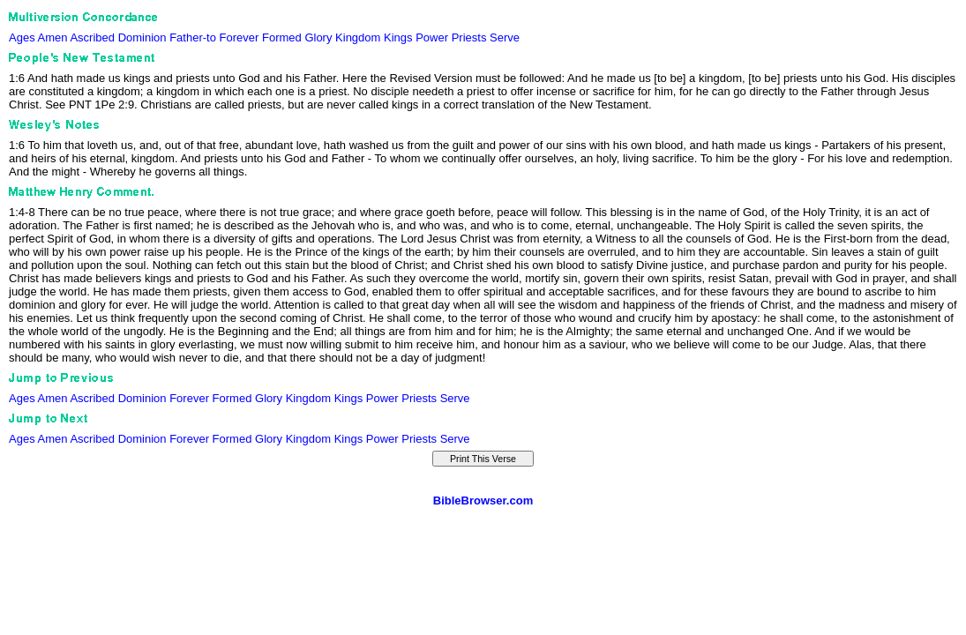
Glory (318, 37)
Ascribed (92, 37)
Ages (22, 37)
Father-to (192, 37)
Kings (398, 37)
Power (432, 37)
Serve (505, 37)
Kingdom (357, 37)
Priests (469, 37)
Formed (282, 37)
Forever (239, 37)
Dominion (142, 37)
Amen (53, 37)
